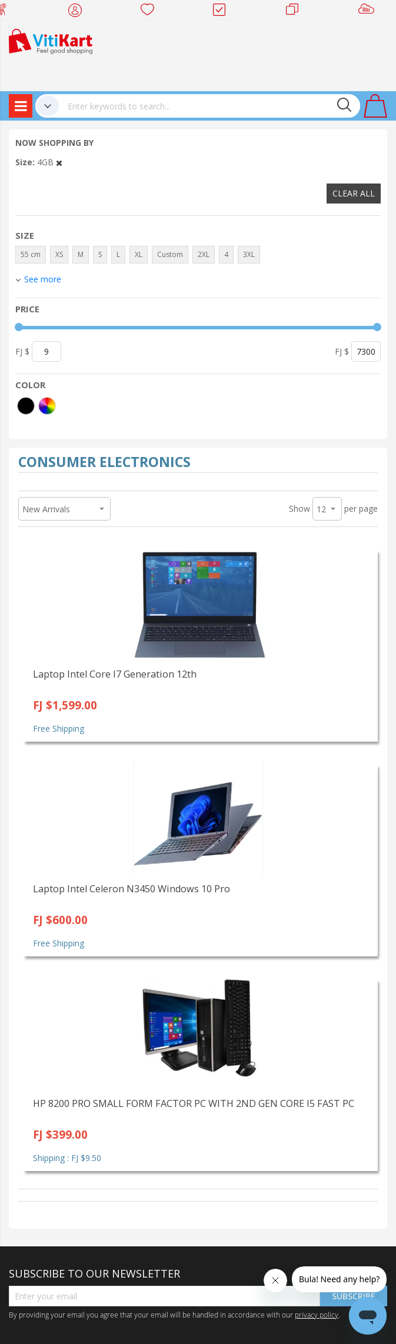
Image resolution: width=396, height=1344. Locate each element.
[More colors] (47, 405)
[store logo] (50, 40)
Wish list (151, 12)
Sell (368, 12)
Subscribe (353, 1296)
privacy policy (316, 1314)
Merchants (296, 12)
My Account (78, 12)
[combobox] (209, 106)
